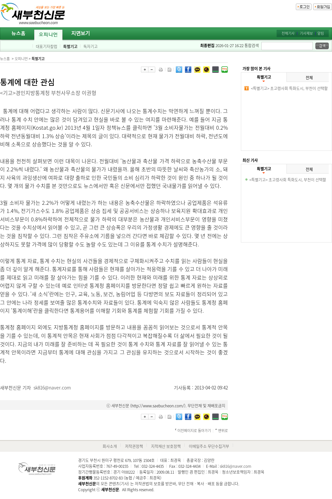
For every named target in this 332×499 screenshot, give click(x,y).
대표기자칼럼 (46, 46)
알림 (320, 33)
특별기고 (70, 46)
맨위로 (223, 430)
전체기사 (288, 33)
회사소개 (110, 446)
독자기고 (90, 46)
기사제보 (306, 33)
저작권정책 (134, 446)
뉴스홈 (5, 58)
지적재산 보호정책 (166, 446)
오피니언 (21, 58)
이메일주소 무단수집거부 (209, 446)
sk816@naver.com (52, 387)
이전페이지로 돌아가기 (194, 430)
